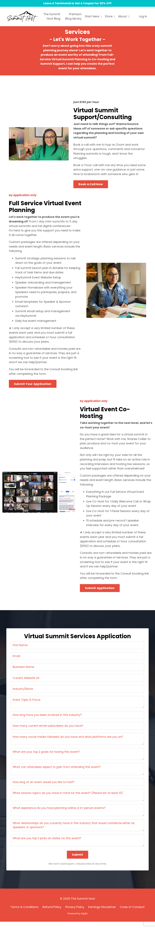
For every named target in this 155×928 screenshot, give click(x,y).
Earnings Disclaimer (102, 913)
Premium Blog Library (73, 16)
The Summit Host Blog (51, 16)
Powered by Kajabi (77, 920)
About (123, 17)
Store (110, 17)
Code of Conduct (132, 913)
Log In (143, 17)
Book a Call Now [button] (90, 185)
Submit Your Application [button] (32, 386)
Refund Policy (51, 913)
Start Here (93, 17)
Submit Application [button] (100, 592)
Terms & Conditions (24, 913)
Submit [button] (77, 861)
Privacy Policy (74, 913)
